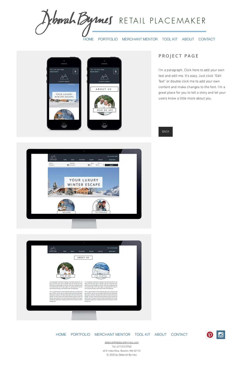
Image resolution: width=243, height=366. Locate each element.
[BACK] (166, 132)
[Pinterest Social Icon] (210, 334)
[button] (84, 94)
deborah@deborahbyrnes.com (122, 342)
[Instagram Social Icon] (220, 334)
